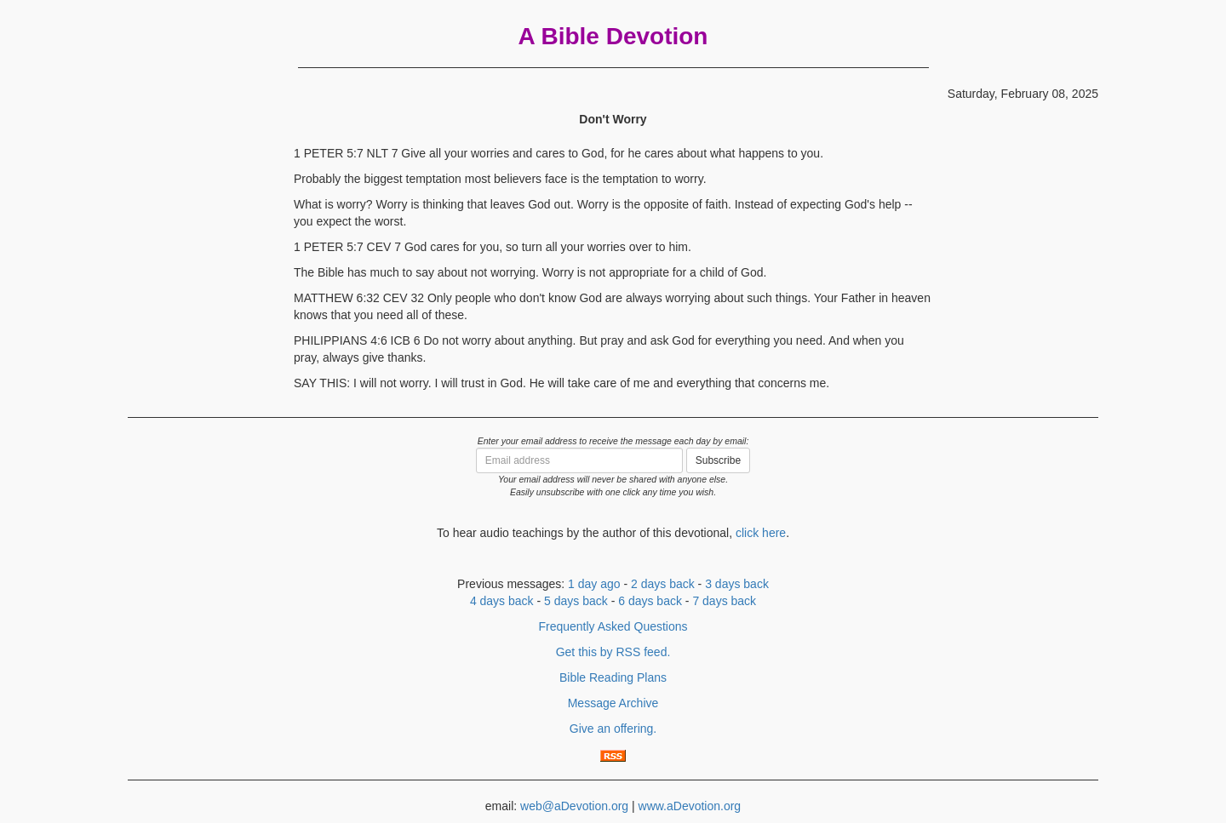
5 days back (576, 601)
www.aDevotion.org (690, 806)
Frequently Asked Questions (612, 626)
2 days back (663, 584)
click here (761, 533)
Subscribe (718, 460)
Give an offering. (613, 728)
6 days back (650, 601)
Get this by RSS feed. (613, 652)
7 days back (724, 601)
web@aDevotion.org (574, 806)
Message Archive (613, 703)
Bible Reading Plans (613, 677)
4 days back (502, 601)
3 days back (737, 584)
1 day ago (594, 584)
